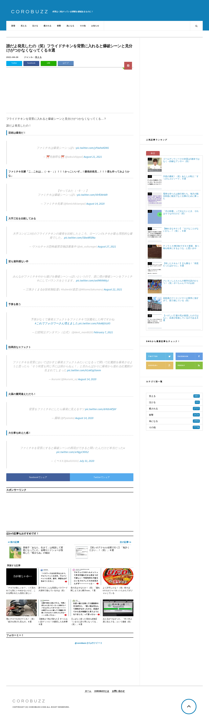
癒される (47, 25)
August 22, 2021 (113, 289)
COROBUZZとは (101, 691)
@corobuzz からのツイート (88, 643)
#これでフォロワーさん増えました (56, 323)
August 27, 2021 (107, 246)
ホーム (88, 691)
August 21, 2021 (93, 156)
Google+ (160, 365)
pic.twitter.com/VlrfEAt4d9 (92, 194)
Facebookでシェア (38, 477)
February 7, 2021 (103, 332)
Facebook (31, 63)
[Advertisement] (69, 92)
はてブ (66, 63)
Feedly (190, 365)
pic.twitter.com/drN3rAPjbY (100, 409)
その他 (83, 25)
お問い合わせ (118, 691)
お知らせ (95, 25)
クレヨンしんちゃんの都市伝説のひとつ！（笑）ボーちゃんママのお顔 (181, 281)
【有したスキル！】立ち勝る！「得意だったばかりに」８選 (181, 264)
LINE (48, 63)
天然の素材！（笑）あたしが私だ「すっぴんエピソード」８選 (181, 177)
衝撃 (59, 25)
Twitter (14, 63)
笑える (24, 25)
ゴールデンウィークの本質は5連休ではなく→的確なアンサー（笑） (181, 160)
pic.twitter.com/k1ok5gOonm (84, 370)
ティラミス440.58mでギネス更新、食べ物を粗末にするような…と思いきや (181, 247)
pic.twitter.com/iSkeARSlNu (80, 237)
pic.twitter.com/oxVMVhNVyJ (92, 280)
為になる (70, 25)
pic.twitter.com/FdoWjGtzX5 (94, 323)
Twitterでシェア (102, 477)
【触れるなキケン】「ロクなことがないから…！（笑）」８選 (181, 229)
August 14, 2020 (95, 203)
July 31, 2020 (86, 461)
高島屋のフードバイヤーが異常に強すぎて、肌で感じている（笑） (181, 299)
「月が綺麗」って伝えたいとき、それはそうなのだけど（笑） (181, 212)
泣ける (35, 25)
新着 (13, 25)
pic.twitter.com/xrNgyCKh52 (72, 452)
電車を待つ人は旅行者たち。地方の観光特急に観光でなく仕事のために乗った (181, 196)
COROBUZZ (30, 11)
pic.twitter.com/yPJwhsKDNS (92, 147)
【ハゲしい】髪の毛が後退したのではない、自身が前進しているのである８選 (181, 318)
